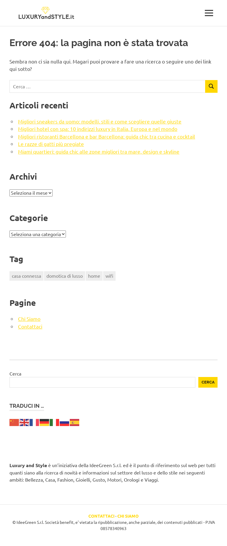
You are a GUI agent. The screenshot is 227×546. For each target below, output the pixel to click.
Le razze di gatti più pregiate (51, 144)
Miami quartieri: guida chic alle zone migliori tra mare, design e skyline (98, 151)
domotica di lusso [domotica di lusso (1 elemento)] (64, 276)
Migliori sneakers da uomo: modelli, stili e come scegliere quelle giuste (99, 121)
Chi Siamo (29, 319)
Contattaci (30, 326)
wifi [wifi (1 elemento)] (109, 276)
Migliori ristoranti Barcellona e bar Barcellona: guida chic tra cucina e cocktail (106, 136)
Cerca (15, 373)
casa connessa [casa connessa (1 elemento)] (26, 276)
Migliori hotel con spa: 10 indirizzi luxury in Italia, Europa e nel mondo (97, 129)
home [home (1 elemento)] (94, 276)
